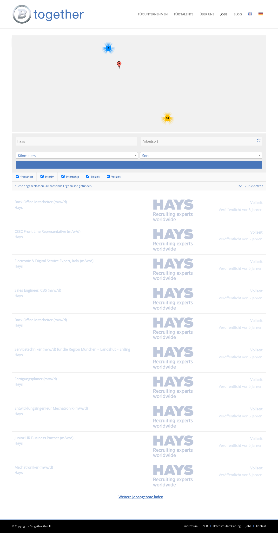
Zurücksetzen (254, 186)
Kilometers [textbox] (27, 155)
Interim (47, 176)
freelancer (24, 176)
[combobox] (77, 155)
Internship (70, 176)
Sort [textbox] (145, 155)
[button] (119, 65)
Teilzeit (92, 176)
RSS (240, 186)
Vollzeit (113, 176)
